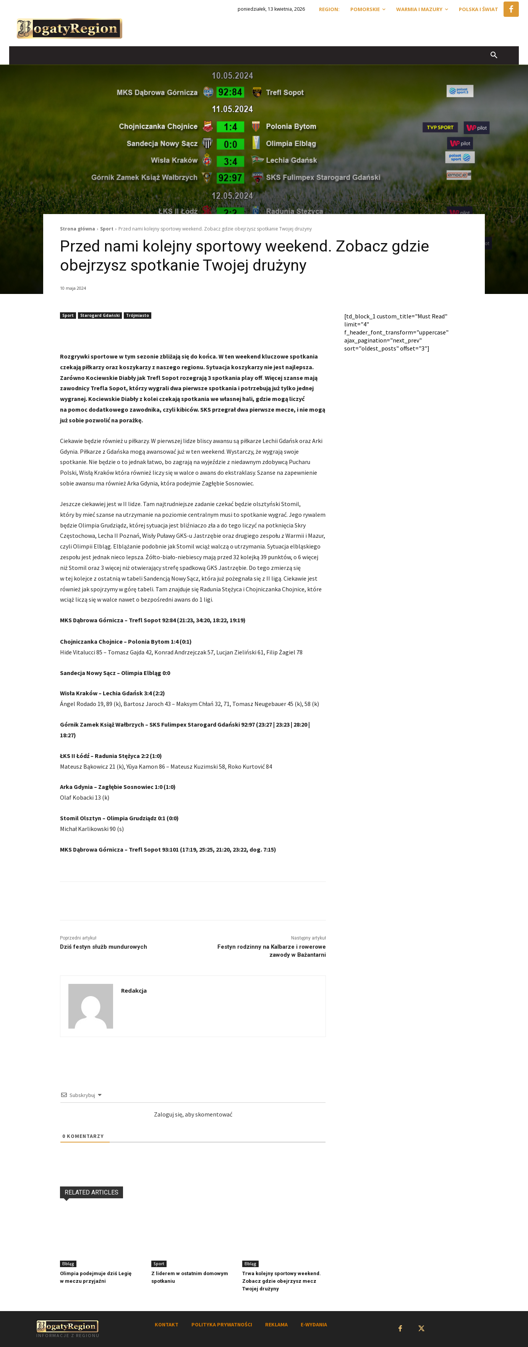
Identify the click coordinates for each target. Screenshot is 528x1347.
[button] (494, 55)
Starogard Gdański (100, 315)
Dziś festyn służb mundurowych (103, 946)
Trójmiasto (137, 315)
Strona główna (77, 229)
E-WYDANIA (314, 1324)
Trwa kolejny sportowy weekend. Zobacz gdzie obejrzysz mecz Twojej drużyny (281, 1281)
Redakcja (134, 990)
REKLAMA (276, 1324)
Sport (106, 229)
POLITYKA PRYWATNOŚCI (221, 1324)
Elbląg (68, 1263)
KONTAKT (166, 1324)
